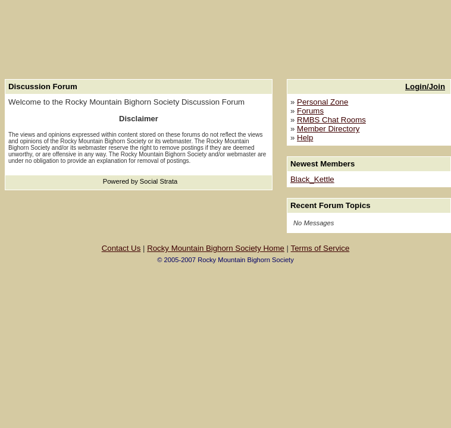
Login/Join (425, 86)
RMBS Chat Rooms (331, 119)
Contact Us (121, 248)
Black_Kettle (312, 179)
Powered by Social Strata (140, 181)
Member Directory (328, 128)
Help (305, 137)
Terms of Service (320, 248)
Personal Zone (322, 101)
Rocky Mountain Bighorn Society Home (215, 248)
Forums (310, 110)
